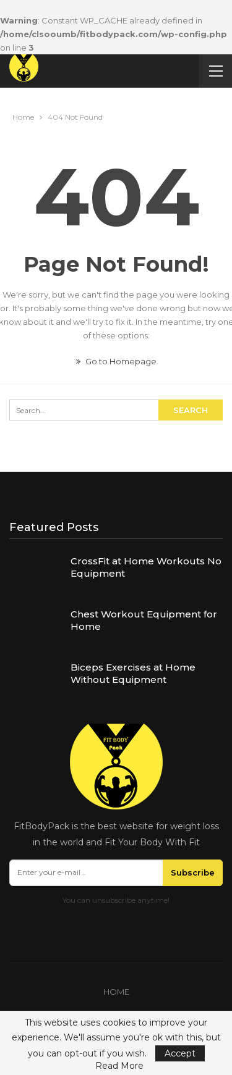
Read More (119, 1065)
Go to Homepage (116, 361)
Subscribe (193, 872)
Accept (180, 1053)
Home (116, 992)
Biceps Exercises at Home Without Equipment (133, 673)
